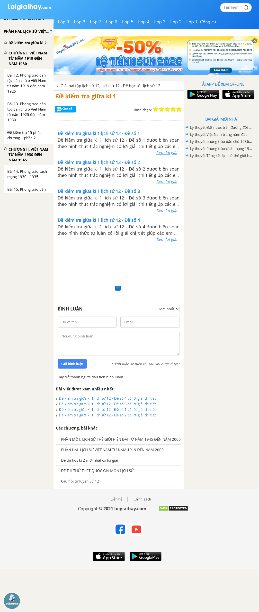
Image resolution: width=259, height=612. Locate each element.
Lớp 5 (128, 22)
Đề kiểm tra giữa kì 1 (86, 96)
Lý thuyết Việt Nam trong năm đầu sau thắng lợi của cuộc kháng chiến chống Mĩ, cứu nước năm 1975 (221, 134)
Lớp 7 (95, 22)
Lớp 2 (176, 22)
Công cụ (208, 22)
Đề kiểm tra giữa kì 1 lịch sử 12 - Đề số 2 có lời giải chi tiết (107, 415)
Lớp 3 (160, 22)
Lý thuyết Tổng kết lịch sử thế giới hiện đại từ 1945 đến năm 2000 (221, 155)
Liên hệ (116, 499)
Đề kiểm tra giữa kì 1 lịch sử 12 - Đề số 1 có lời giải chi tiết (107, 409)
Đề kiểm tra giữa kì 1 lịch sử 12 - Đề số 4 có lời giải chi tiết (107, 398)
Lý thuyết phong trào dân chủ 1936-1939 (221, 141)
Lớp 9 (63, 22)
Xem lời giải (166, 152)
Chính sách (142, 499)
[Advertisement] (118, 264)
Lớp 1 (192, 22)
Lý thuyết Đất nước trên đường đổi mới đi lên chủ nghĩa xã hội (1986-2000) (221, 127)
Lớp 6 (111, 22)
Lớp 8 (79, 22)
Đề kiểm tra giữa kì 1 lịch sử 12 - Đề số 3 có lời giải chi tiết (107, 403)
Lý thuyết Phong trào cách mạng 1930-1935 (221, 148)
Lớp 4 (144, 22)
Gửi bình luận (72, 364)
